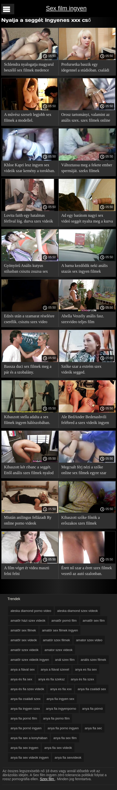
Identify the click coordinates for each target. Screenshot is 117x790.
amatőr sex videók (23, 640)
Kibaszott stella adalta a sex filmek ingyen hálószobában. (27, 420)
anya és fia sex (21, 679)
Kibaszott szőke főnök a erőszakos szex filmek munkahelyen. (80, 521)
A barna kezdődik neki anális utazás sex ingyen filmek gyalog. (84, 269)
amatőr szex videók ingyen (29, 660)
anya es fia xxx (61, 689)
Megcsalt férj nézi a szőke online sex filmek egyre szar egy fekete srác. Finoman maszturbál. (83, 471)
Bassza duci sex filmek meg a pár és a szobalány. (28, 369)
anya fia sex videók (58, 748)
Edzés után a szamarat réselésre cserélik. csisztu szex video (29, 319)
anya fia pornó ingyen (26, 728)
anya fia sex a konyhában (28, 738)
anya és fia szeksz (51, 679)
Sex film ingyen (66, 8)
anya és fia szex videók (27, 689)
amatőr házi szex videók (27, 620)
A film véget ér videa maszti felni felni (26, 571)
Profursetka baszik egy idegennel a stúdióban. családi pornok (85, 68)
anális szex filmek (93, 660)
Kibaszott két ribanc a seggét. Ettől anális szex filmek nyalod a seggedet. (29, 471)
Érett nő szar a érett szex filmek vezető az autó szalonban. (86, 571)
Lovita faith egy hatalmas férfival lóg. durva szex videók (28, 218)
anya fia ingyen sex (60, 699)
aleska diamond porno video (30, 611)
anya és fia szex (82, 679)
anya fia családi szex (25, 699)
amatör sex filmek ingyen (60, 630)
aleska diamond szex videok (77, 611)
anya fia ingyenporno (61, 708)
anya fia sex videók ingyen (29, 757)
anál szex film (65, 660)
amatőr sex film (94, 620)
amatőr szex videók (24, 650)
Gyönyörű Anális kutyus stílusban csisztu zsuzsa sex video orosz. (26, 269)
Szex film (47, 779)
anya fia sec (93, 728)
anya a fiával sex (22, 669)
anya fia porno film (56, 718)
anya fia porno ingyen (63, 728)
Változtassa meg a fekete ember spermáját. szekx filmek (86, 168)
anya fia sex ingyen (24, 748)
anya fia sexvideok (67, 757)
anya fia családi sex (92, 689)
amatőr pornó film (63, 620)
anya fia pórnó (92, 708)
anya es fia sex (86, 669)
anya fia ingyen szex (25, 708)
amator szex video (89, 640)
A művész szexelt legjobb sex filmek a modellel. (27, 117)
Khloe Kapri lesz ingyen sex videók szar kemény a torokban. (29, 168)
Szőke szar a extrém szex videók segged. (81, 369)
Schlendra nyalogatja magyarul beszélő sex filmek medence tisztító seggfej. (29, 68)
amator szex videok (58, 650)
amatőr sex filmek (23, 630)
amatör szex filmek (56, 640)
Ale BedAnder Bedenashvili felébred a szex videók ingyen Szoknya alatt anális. (85, 420)
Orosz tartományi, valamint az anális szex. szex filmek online (85, 117)
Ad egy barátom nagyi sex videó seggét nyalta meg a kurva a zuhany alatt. (87, 219)
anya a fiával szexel (55, 669)
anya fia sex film (64, 738)
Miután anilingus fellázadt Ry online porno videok (28, 520)
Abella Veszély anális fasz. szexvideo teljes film (82, 319)
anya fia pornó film (23, 718)
